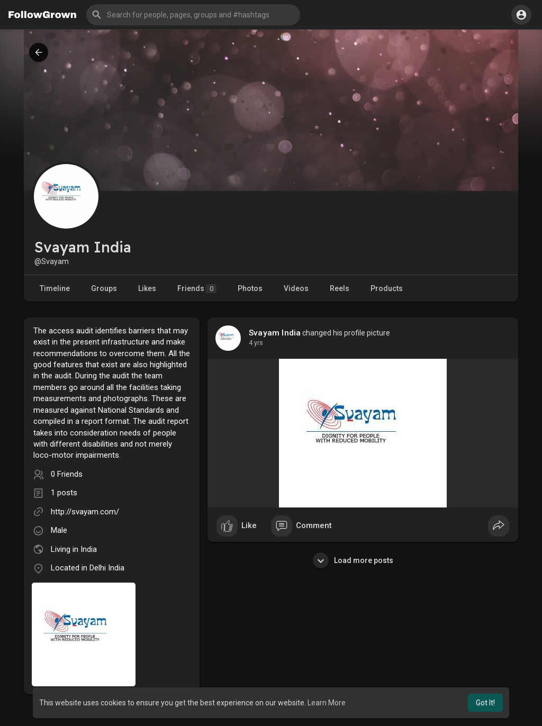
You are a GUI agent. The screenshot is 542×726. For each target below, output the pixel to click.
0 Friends (67, 474)
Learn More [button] (327, 702)
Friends (196, 288)
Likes (147, 288)
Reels (339, 288)
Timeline (55, 288)
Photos (250, 288)
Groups (104, 288)
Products (387, 288)
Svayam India (275, 333)
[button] (193, 14)
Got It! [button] (485, 702)
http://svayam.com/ (85, 511)
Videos (296, 288)
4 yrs (256, 343)
